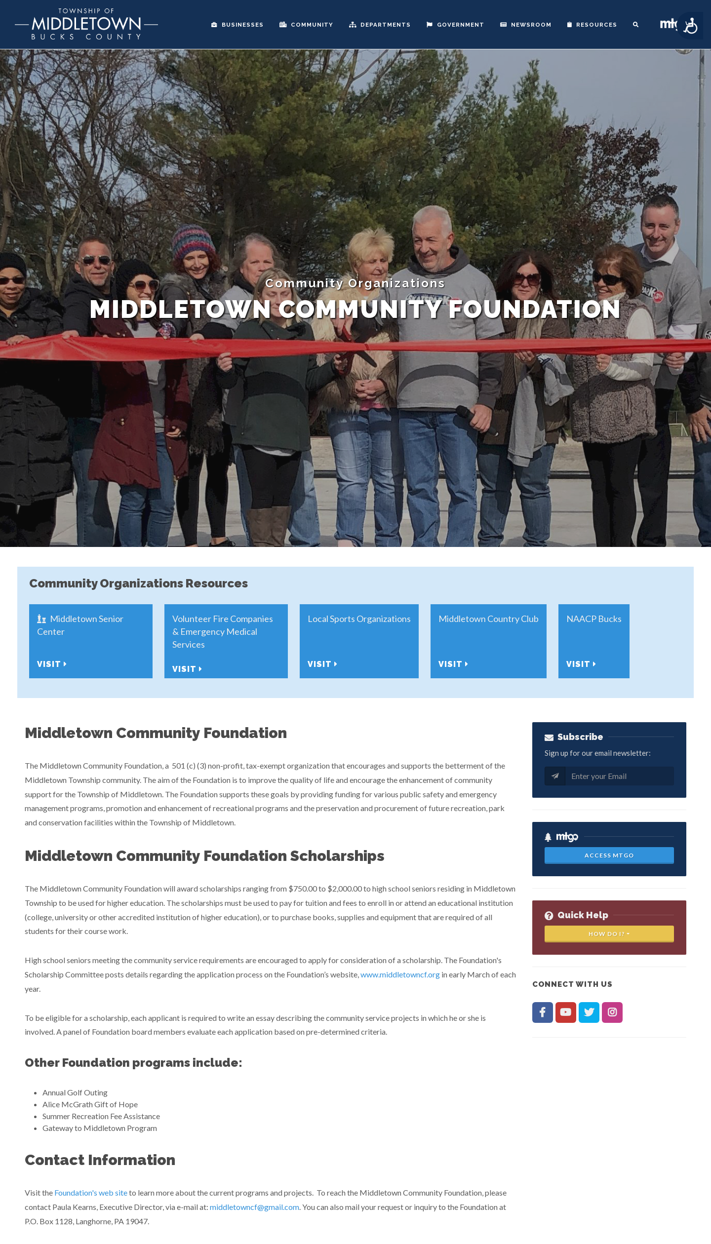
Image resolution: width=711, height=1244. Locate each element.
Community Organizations (355, 283)
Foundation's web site (90, 1192)
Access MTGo (609, 855)
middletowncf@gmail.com (254, 1206)
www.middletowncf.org (400, 974)
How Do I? (607, 933)
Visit (52, 664)
